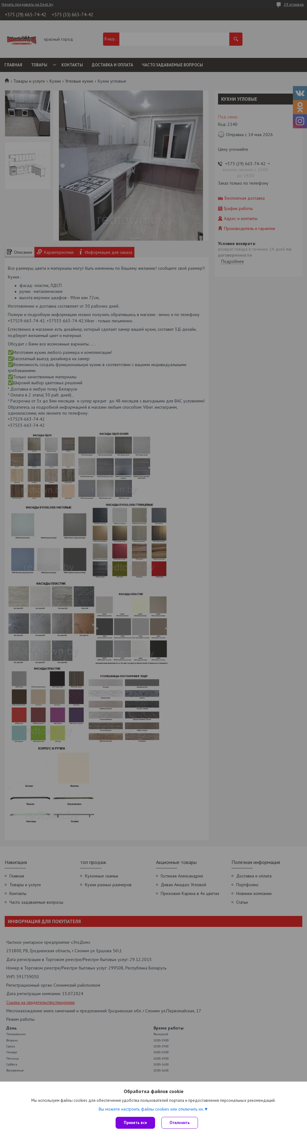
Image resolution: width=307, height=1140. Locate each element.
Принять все (135, 1122)
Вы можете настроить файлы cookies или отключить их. (151, 1109)
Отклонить (179, 1122)
